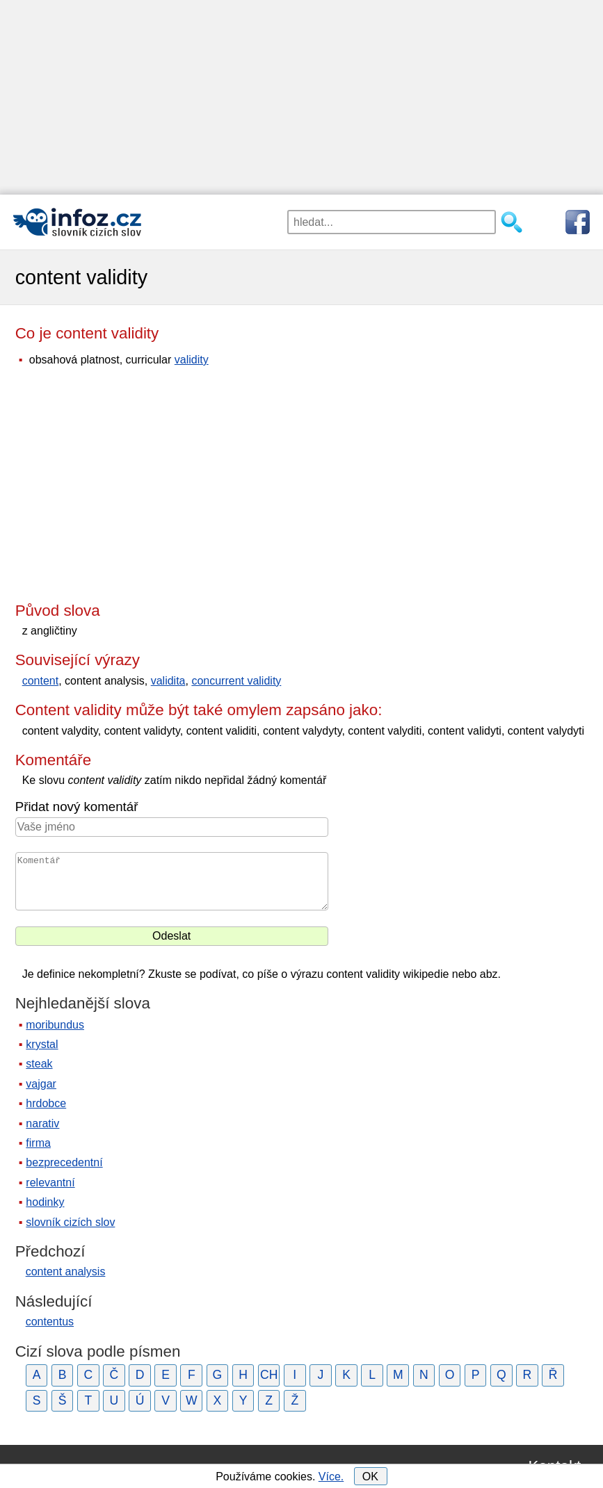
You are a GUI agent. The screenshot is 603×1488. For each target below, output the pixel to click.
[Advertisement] (301, 97)
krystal (42, 1044)
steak (39, 1064)
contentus (50, 1321)
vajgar (41, 1084)
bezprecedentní (64, 1162)
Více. (331, 1476)
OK (370, 1476)
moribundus (55, 1025)
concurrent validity (236, 681)
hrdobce (46, 1103)
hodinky (45, 1202)
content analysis (66, 1271)
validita (168, 681)
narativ (42, 1123)
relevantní (50, 1182)
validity (192, 360)
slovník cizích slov (70, 1222)
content (40, 681)
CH (269, 1375)
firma (38, 1143)
